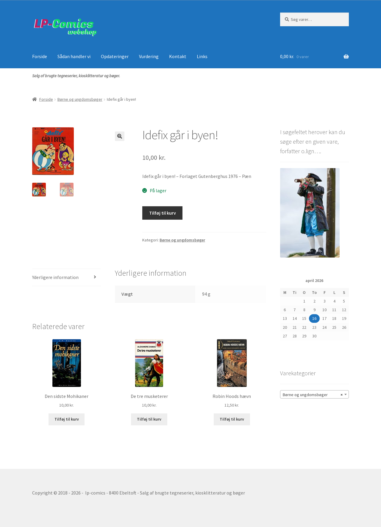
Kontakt (177, 56)
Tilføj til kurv (162, 213)
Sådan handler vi (73, 56)
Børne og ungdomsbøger (79, 99)
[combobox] (314, 394)
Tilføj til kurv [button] (66, 419)
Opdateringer (115, 56)
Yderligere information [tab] (55, 277)
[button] (119, 136)
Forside (39, 56)
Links (202, 56)
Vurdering (149, 56)
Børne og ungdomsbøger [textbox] (313, 394)
